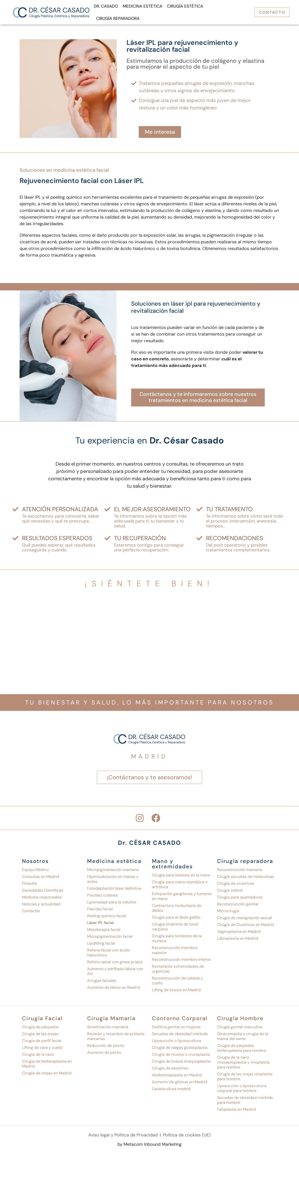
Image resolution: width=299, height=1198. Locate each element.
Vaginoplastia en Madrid (239, 933)
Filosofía (29, 885)
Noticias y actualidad (41, 906)
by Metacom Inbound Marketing (149, 1147)
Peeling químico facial (106, 917)
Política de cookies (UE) (187, 1137)
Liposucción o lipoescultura (176, 1042)
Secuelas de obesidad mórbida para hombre (245, 1102)
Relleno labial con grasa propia (114, 963)
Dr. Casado (106, 6)
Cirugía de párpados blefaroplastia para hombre (241, 1050)
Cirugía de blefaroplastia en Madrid (47, 1066)
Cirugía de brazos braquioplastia (181, 1063)
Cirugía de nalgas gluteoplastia (179, 1049)
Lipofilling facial (101, 945)
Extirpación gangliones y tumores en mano (182, 898)
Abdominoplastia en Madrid (177, 1077)
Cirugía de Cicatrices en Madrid (245, 926)
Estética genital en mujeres (176, 1028)
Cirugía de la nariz (38, 1056)
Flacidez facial (100, 910)
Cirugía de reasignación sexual (244, 919)
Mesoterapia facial (103, 931)
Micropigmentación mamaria (113, 871)
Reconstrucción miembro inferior (181, 961)
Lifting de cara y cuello (42, 1049)
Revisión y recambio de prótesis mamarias (116, 1038)
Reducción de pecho (105, 1047)
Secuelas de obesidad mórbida (180, 1035)
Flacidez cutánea (102, 897)
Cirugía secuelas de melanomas (245, 878)
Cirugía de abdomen (170, 1070)
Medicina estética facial (81, 170)
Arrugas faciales (101, 982)
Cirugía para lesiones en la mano (181, 877)
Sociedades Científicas (42, 892)
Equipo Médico (35, 871)
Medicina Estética (142, 6)
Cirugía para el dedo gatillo (176, 919)
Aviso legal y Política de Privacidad (123, 1137)
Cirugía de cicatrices (235, 885)
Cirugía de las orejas (40, 1035)
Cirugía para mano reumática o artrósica (179, 886)
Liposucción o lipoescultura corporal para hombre (241, 1090)
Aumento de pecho (104, 1054)
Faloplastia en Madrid (236, 1111)
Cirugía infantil (230, 892)
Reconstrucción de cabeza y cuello (177, 982)
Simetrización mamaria (107, 1028)
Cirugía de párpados (40, 1028)
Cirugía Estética (185, 6)
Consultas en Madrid (40, 878)
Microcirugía (228, 912)
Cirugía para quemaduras (240, 899)
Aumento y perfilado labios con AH (115, 973)
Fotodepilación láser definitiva (114, 890)
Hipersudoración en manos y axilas (112, 881)
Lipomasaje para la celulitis (111, 904)
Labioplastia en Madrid (237, 940)
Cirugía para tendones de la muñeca (177, 940)
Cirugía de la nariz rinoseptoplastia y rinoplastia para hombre (243, 1064)
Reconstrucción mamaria (239, 871)
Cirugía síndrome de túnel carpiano (175, 929)
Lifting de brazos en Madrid (176, 991)
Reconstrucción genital (237, 906)
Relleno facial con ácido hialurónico (108, 955)
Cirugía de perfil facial (41, 1042)
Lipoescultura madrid (171, 1090)
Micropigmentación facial (110, 938)
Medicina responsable (42, 899)
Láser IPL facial (100, 924)
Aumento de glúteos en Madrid (179, 1083)
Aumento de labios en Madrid (113, 989)
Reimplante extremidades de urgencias (178, 971)
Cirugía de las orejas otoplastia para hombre (245, 1078)
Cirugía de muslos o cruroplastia (181, 1056)
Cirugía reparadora (117, 18)
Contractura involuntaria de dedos (176, 910)
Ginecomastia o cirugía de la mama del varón (242, 1038)
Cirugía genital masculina (239, 1028)
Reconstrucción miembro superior (174, 952)
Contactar (31, 912)
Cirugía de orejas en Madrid (46, 1075)
